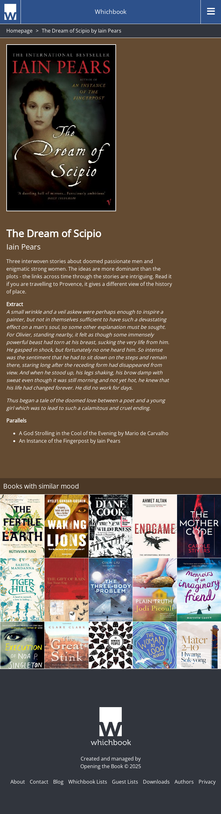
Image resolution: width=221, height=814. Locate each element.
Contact (39, 781)
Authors (184, 781)
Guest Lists (125, 781)
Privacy (207, 781)
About (17, 781)
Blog (58, 781)
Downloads (156, 781)
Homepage (19, 30)
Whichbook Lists (87, 781)
